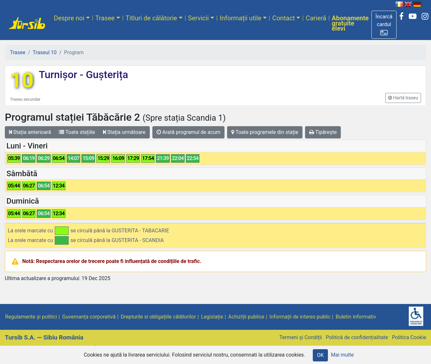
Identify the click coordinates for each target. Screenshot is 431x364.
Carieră (316, 18)
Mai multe (342, 355)
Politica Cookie (409, 337)
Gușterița (105, 74)
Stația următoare (124, 132)
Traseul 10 (45, 52)
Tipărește (323, 132)
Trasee (105, 18)
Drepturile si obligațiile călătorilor (158, 317)
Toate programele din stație (264, 132)
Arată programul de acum (188, 132)
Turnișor (59, 74)
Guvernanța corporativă (89, 317)
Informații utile (240, 18)
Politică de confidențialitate (357, 337)
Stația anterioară (30, 132)
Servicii (198, 18)
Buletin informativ (356, 317)
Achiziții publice (246, 317)
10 (22, 80)
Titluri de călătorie (151, 18)
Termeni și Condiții (300, 337)
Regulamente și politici (31, 317)
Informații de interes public (299, 317)
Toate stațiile (77, 132)
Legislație (212, 317)
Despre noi (69, 18)
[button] (384, 25)
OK (320, 355)
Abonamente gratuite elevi (350, 23)
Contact (283, 18)
